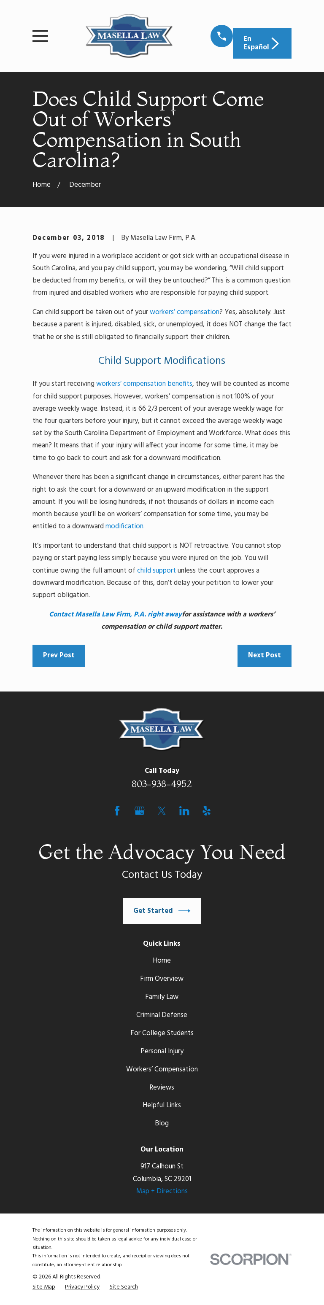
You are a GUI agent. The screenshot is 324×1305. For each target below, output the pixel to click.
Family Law (161, 997)
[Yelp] (206, 810)
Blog (162, 1123)
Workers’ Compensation (162, 1069)
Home (162, 960)
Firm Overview (162, 979)
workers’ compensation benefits (144, 384)
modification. (125, 526)
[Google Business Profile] (139, 810)
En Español (262, 43)
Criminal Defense (161, 1015)
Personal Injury (162, 1051)
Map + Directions (162, 1191)
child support (156, 570)
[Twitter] (162, 810)
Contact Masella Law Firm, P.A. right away (115, 614)
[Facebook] (117, 810)
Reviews (161, 1087)
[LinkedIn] (184, 810)
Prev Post (59, 655)
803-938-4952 (162, 784)
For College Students (162, 1033)
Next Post (264, 655)
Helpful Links (162, 1105)
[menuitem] (43, 1287)
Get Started (162, 911)
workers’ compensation (184, 312)
